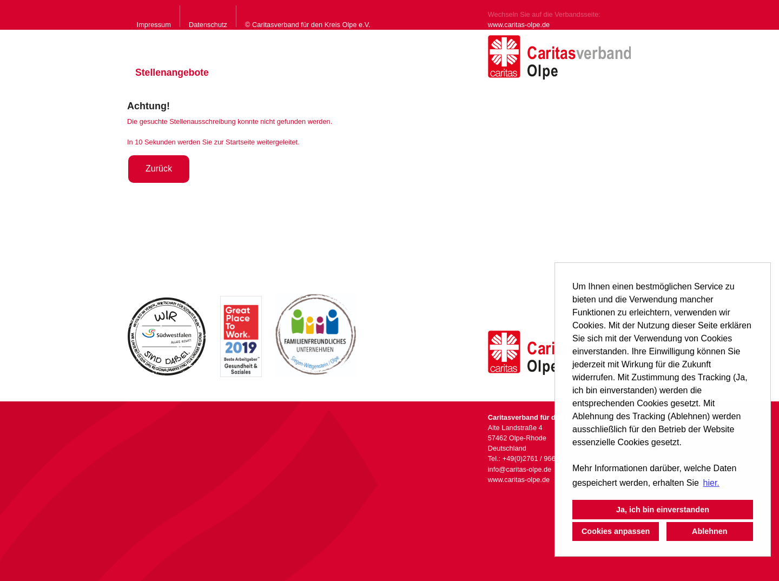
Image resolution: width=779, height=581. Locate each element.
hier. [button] (711, 482)
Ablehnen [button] (710, 531)
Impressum (154, 25)
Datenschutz (208, 25)
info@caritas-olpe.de (520, 469)
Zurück (159, 168)
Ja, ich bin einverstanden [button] (662, 509)
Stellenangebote (172, 72)
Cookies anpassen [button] (616, 531)
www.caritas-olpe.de (519, 25)
